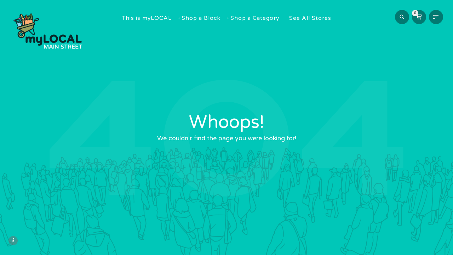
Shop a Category (258, 18)
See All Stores (314, 18)
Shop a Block (204, 18)
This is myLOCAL (151, 18)
